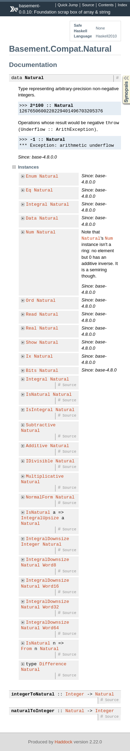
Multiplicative (45, 476)
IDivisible (39, 461)
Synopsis (120, 75)
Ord (30, 301)
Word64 (51, 628)
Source (88, 5)
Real (31, 328)
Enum (31, 176)
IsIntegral (39, 410)
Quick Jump (68, 5)
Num (30, 232)
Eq (29, 190)
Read (31, 315)
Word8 (49, 565)
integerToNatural (33, 694)
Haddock (63, 741)
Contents (106, 5)
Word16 (51, 586)
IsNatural (38, 395)
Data (31, 218)
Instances (28, 167)
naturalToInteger (33, 711)
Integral (36, 205)
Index (122, 5)
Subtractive (41, 425)
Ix (29, 356)
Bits (31, 371)
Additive (36, 446)
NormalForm (39, 497)
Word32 (51, 607)
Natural (34, 78)
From (26, 649)
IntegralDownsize (47, 539)
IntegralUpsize (40, 518)
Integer (30, 544)
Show (31, 343)
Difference (53, 664)
